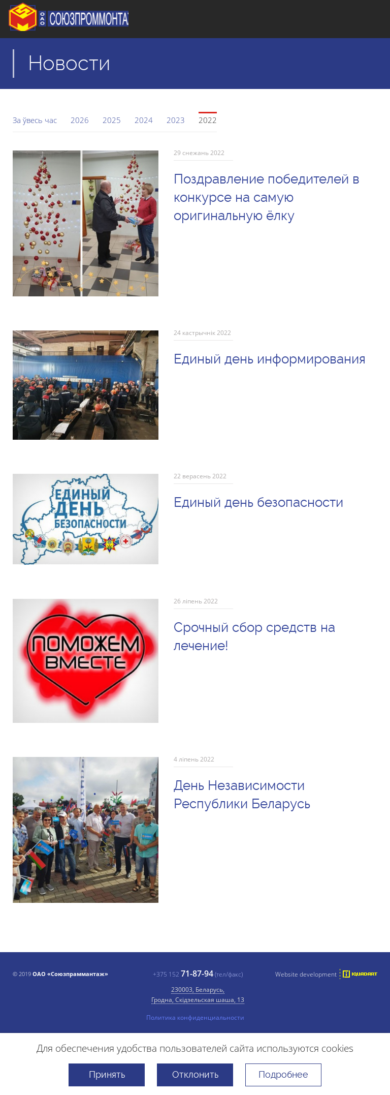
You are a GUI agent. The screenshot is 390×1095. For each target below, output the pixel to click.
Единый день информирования (270, 359)
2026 (80, 120)
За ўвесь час (35, 120)
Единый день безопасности (258, 502)
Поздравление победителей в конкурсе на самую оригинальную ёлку (267, 197)
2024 (144, 120)
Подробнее (283, 1074)
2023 (176, 120)
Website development (306, 974)
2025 (112, 120)
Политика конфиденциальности (195, 1017)
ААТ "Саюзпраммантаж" (77, 19)
